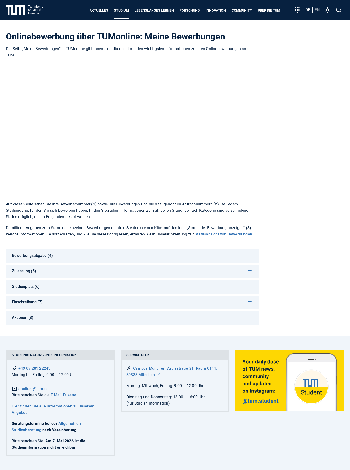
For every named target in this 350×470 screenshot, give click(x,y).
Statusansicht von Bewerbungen (223, 234)
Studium (121, 10)
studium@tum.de (30, 388)
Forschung (190, 10)
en (317, 10)
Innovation (216, 10)
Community (242, 10)
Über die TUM (269, 10)
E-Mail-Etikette (63, 395)
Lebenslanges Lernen (154, 10)
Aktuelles (99, 10)
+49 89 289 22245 (34, 368)
